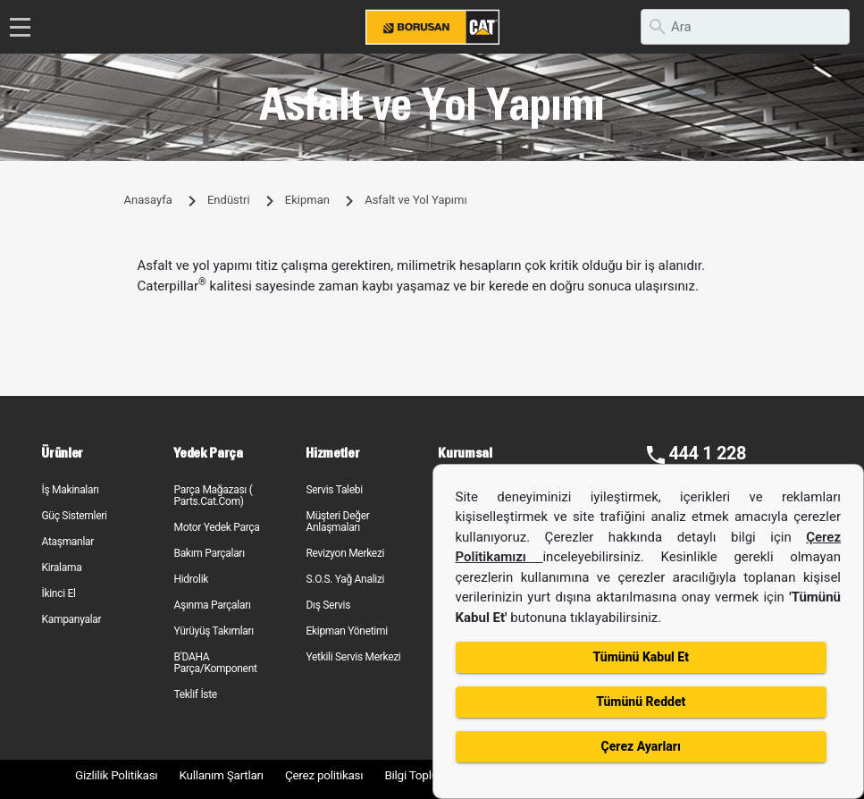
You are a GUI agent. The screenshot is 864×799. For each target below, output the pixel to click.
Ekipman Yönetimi (346, 631)
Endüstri (228, 199)
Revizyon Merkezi (345, 553)
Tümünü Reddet (640, 701)
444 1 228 (707, 453)
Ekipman (307, 199)
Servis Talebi (334, 490)
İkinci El (58, 593)
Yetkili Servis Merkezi (353, 657)
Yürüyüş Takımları (213, 631)
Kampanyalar (71, 619)
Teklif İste (194, 694)
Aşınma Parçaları (211, 605)
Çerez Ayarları (641, 746)
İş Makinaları (69, 490)
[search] (745, 27)
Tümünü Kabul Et (641, 657)
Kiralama (61, 567)
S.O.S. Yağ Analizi (345, 579)
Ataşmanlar (67, 541)
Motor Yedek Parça (216, 527)
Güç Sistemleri (73, 515)
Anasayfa (148, 199)
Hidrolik (190, 579)
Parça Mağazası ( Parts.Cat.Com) (212, 496)
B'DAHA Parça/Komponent (214, 663)
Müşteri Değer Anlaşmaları (337, 521)
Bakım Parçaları (208, 553)
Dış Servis (328, 605)
